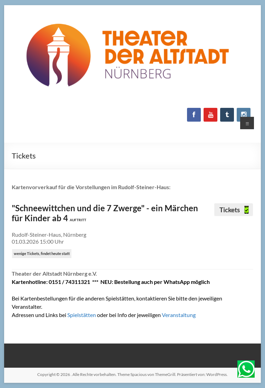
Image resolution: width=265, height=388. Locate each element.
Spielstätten (82, 315)
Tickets (230, 210)
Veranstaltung (179, 315)
